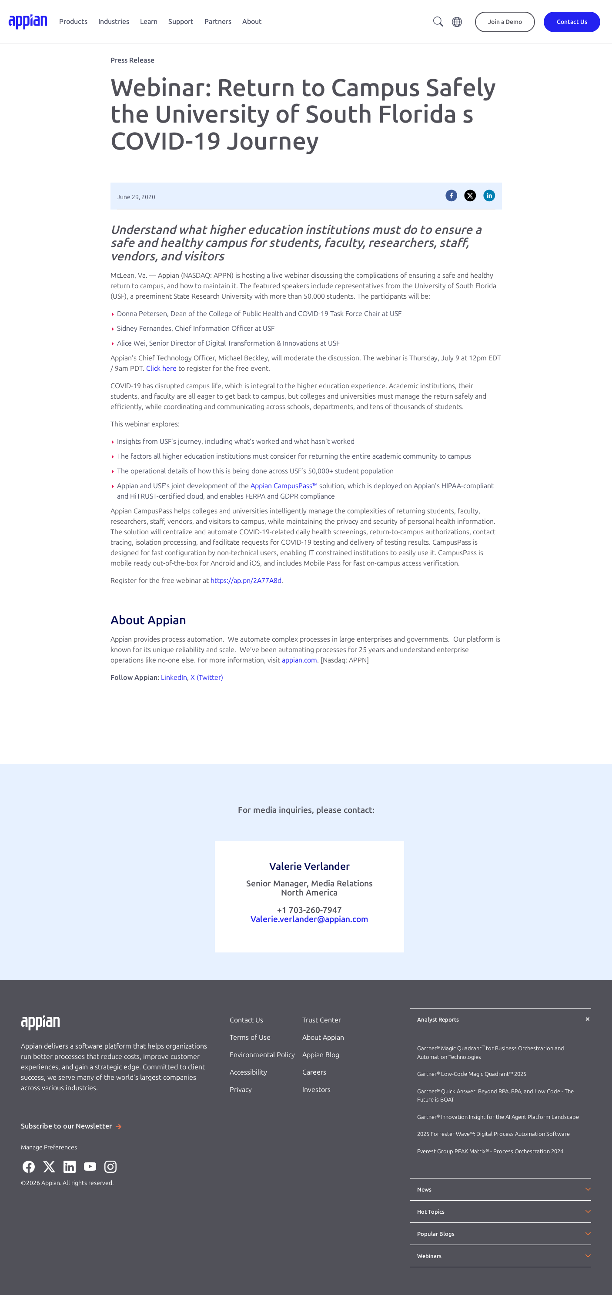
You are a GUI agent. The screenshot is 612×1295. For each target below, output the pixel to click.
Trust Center (321, 1020)
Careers (314, 1072)
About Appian (323, 1037)
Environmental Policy (262, 1055)
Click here (161, 368)
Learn (148, 21)
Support (181, 21)
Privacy (241, 1089)
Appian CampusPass (281, 486)
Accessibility (248, 1072)
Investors (316, 1089)
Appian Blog (320, 1055)
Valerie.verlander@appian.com (309, 919)
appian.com (299, 660)
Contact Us (246, 1020)
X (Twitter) (207, 677)
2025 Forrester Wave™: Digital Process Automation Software (493, 1134)
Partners (217, 21)
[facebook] (451, 196)
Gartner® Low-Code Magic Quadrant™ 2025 (472, 1074)
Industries (113, 21)
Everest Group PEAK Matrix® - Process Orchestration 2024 (490, 1151)
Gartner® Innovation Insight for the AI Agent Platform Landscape (498, 1117)
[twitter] (470, 196)
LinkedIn (174, 677)
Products (73, 21)
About (252, 21)
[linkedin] (489, 196)
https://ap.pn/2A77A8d (246, 580)
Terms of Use (250, 1037)
